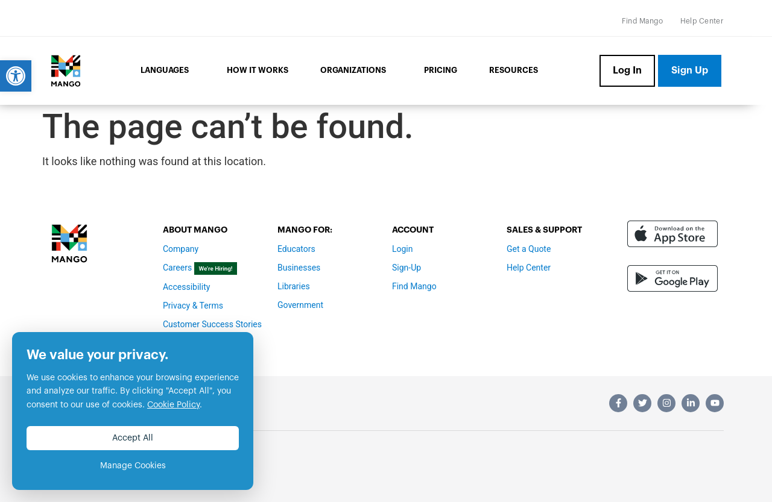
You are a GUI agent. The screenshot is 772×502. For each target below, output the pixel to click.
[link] (15, 76)
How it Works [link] (257, 70)
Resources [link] (513, 70)
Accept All (132, 438)
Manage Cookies (133, 466)
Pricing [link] (440, 70)
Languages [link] (168, 71)
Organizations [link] (356, 71)
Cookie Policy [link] (173, 405)
